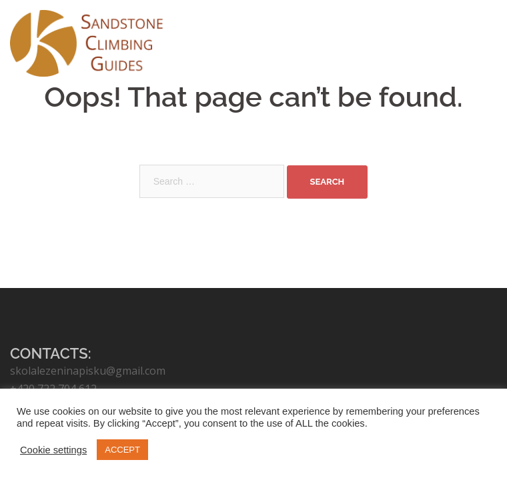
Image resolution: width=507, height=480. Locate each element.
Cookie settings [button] (53, 450)
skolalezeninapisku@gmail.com (87, 370)
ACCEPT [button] (122, 450)
